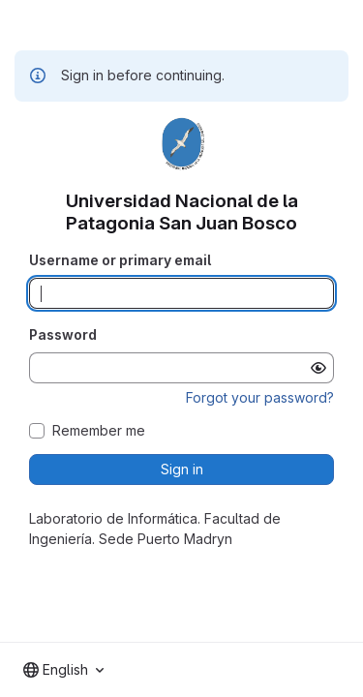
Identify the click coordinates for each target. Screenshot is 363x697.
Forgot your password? (260, 397)
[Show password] (318, 367)
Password (63, 334)
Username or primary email (120, 260)
